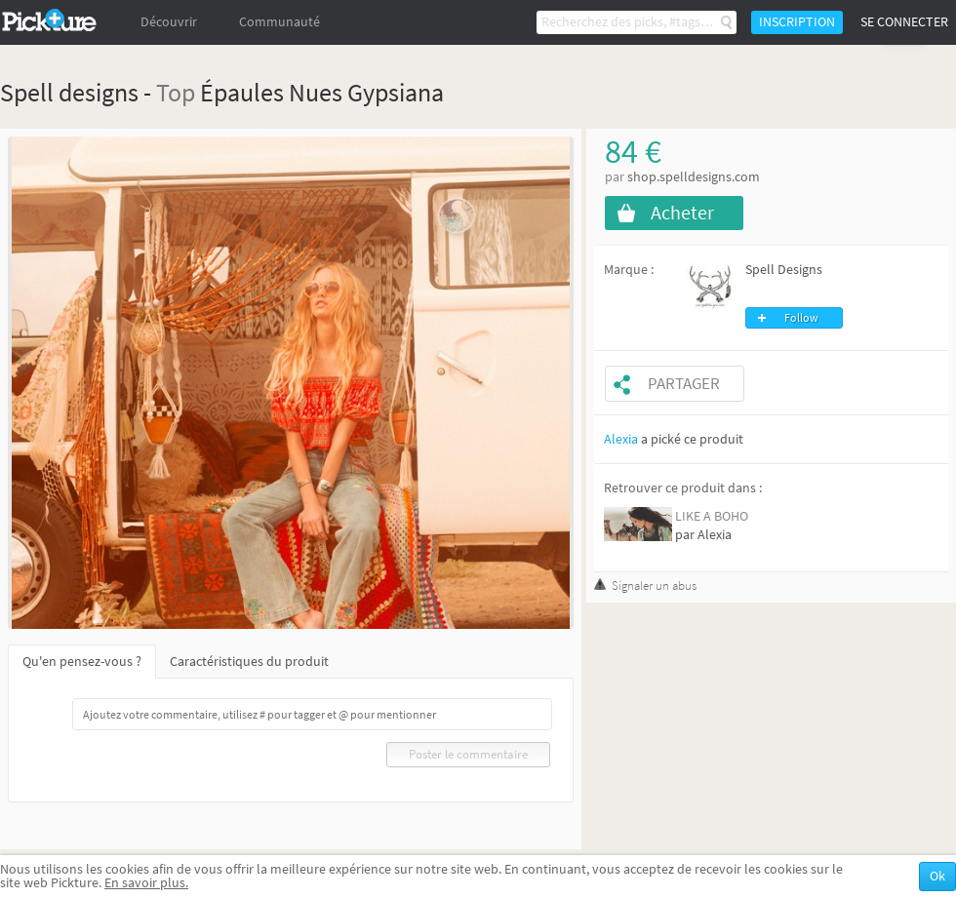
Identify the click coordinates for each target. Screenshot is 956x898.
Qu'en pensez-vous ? (81, 661)
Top (175, 92)
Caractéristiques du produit (249, 661)
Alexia (621, 439)
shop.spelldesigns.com (693, 177)
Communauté (279, 22)
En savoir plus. (146, 883)
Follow (801, 318)
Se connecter (904, 22)
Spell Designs (783, 269)
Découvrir (168, 22)
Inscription (797, 22)
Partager (684, 383)
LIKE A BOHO (711, 516)
